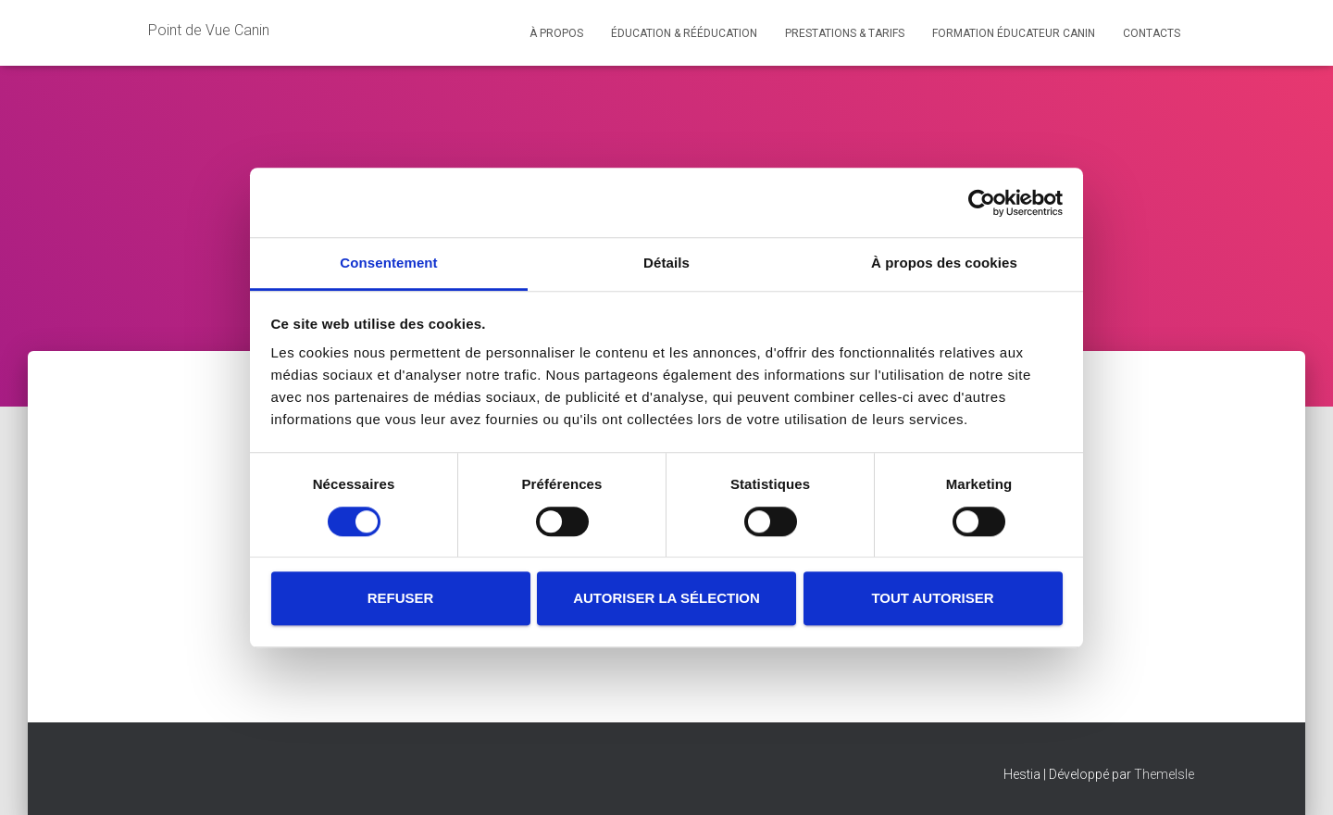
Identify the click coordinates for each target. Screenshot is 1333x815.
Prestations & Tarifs (844, 33)
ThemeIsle (1164, 774)
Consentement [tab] (388, 262)
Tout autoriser (932, 598)
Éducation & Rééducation (684, 33)
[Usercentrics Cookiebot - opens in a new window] (982, 203)
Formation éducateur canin (1013, 33)
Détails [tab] (666, 262)
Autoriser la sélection (666, 598)
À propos (556, 33)
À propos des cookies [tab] (944, 262)
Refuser (401, 598)
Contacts (1151, 33)
